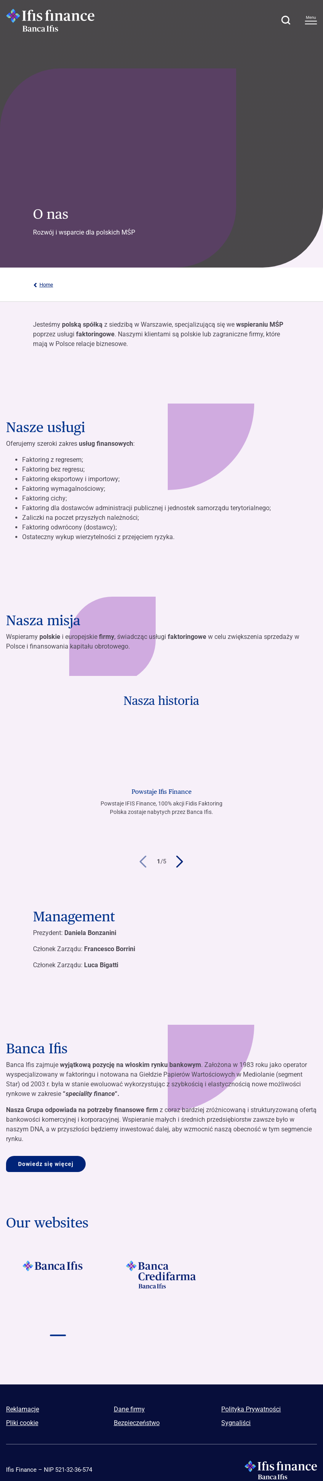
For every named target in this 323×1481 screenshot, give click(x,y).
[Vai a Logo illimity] (265, 1320)
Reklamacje (22, 1409)
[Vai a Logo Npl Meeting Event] (162, 1320)
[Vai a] (58, 1274)
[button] (285, 20)
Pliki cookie (22, 1423)
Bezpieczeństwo (137, 1423)
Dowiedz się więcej (46, 1164)
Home (43, 285)
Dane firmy (129, 1409)
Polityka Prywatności (251, 1409)
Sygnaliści (236, 1423)
